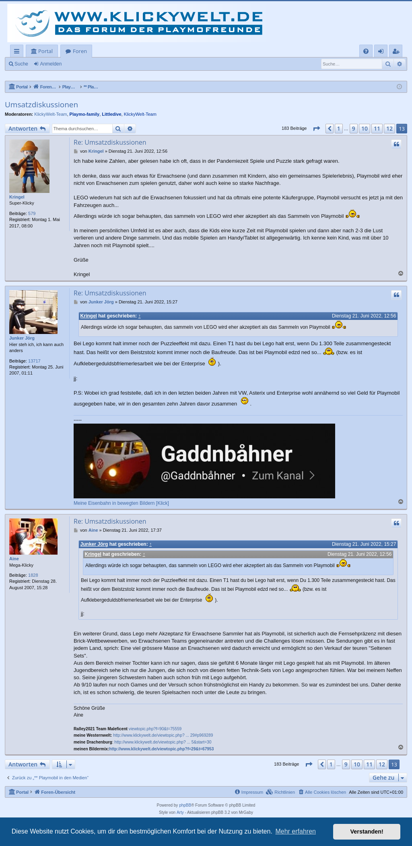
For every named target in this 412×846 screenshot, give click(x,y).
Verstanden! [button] (366, 831)
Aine (14, 558)
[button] (316, 128)
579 (31, 213)
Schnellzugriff (18, 52)
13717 (34, 360)
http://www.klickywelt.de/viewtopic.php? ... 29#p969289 (163, 735)
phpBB (185, 805)
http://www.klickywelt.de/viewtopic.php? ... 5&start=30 (162, 742)
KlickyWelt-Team (50, 114)
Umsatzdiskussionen (41, 104)
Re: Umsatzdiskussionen (110, 142)
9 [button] (353, 128)
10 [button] (364, 128)
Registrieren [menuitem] (397, 52)
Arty (180, 813)
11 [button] (377, 128)
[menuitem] (366, 51)
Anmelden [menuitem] (383, 52)
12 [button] (389, 128)
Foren (80, 51)
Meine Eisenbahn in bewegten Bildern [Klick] (121, 503)
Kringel (17, 197)
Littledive (111, 114)
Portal (45, 51)
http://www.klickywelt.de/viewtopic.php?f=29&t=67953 (161, 749)
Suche (21, 64)
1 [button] (338, 128)
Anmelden (51, 64)
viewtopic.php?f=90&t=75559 (155, 729)
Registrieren (87, 64)
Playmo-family (85, 114)
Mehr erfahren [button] (295, 831)
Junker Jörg (22, 338)
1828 (33, 575)
